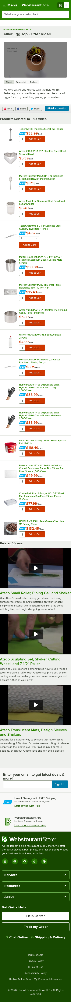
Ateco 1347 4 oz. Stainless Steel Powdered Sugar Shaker (42, 202)
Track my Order (36, 927)
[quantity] (22, 139)
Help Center (35, 916)
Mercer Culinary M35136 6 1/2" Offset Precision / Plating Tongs (39, 361)
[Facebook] (25, 861)
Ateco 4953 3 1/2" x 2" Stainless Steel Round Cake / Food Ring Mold (43, 311)
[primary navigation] (10, 5)
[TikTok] (34, 861)
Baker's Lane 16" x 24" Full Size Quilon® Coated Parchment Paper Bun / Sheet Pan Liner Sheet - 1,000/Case (41, 468)
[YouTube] (15, 861)
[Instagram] (5, 861)
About (9, 82)
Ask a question (57, 108)
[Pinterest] (44, 861)
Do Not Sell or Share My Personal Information (35, 979)
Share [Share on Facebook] (21, 108)
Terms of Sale (35, 955)
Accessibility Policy (36, 973)
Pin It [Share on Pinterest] (8, 108)
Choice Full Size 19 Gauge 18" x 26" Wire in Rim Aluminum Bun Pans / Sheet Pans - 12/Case (42, 496)
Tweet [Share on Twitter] (35, 108)
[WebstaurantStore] (35, 839)
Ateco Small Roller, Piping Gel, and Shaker (35, 593)
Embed (33, 82)
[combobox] (35, 14)
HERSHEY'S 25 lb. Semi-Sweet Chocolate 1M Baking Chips (41, 523)
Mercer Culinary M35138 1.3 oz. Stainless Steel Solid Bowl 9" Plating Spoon (41, 177)
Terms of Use (35, 967)
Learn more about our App (30, 825)
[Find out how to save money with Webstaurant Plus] (22, 134)
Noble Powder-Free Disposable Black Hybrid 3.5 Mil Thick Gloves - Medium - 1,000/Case (40, 415)
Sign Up (60, 784)
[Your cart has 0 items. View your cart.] (63, 5)
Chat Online (16, 937)
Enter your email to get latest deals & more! (34, 776)
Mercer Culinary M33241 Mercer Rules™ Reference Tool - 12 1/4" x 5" (40, 286)
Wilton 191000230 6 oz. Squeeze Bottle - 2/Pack (41, 336)
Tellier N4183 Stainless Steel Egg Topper (41, 129)
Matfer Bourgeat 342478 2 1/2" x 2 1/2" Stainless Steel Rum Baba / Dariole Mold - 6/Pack (41, 260)
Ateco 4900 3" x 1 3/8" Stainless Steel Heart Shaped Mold (42, 152)
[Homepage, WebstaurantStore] (35, 5)
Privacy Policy (36, 961)
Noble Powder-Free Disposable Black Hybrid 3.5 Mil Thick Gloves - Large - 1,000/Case (39, 387)
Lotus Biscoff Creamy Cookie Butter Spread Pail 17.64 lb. (42, 442)
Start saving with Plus (27, 805)
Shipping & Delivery (48, 937)
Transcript (21, 82)
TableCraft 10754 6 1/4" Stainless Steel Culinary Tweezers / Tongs (40, 227)
